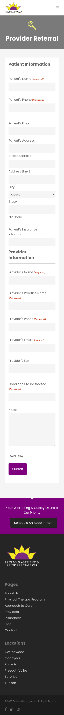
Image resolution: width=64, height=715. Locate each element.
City (12, 187)
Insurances (13, 618)
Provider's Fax (19, 361)
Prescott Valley (16, 670)
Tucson (10, 683)
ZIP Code (15, 217)
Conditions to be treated (27, 387)
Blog (8, 624)
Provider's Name (27, 272)
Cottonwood (14, 652)
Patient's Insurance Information (23, 231)
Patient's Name (26, 79)
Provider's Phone (27, 319)
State (13, 201)
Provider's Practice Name (27, 296)
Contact (11, 630)
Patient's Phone (26, 99)
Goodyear (12, 658)
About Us (12, 593)
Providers (12, 612)
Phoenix (10, 664)
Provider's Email (27, 340)
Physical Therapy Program (25, 599)
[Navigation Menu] (57, 7)
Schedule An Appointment (34, 523)
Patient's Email (19, 123)
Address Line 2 (19, 171)
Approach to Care (18, 605)
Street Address (20, 156)
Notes (13, 410)
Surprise (11, 676)
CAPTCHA (16, 456)
